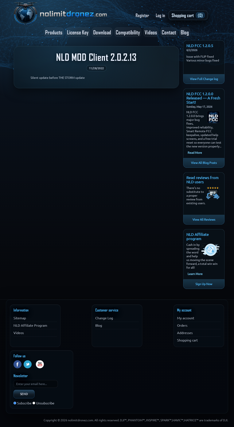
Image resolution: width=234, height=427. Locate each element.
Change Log (104, 318)
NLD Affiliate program (197, 236)
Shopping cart (187, 340)
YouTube (40, 364)
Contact (169, 32)
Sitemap (19, 318)
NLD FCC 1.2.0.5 (199, 46)
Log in (160, 15)
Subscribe (24, 403)
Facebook (17, 364)
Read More (195, 152)
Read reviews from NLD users (202, 179)
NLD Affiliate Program (30, 325)
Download (102, 32)
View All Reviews (203, 219)
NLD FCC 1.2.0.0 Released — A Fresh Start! (203, 98)
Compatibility (128, 32)
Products (53, 32)
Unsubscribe (45, 403)
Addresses (185, 333)
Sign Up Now (203, 284)
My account (185, 318)
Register (142, 15)
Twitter (28, 364)
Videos (151, 32)
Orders (182, 325)
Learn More (195, 274)
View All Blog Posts (204, 163)
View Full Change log (204, 79)
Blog (185, 32)
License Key (78, 32)
